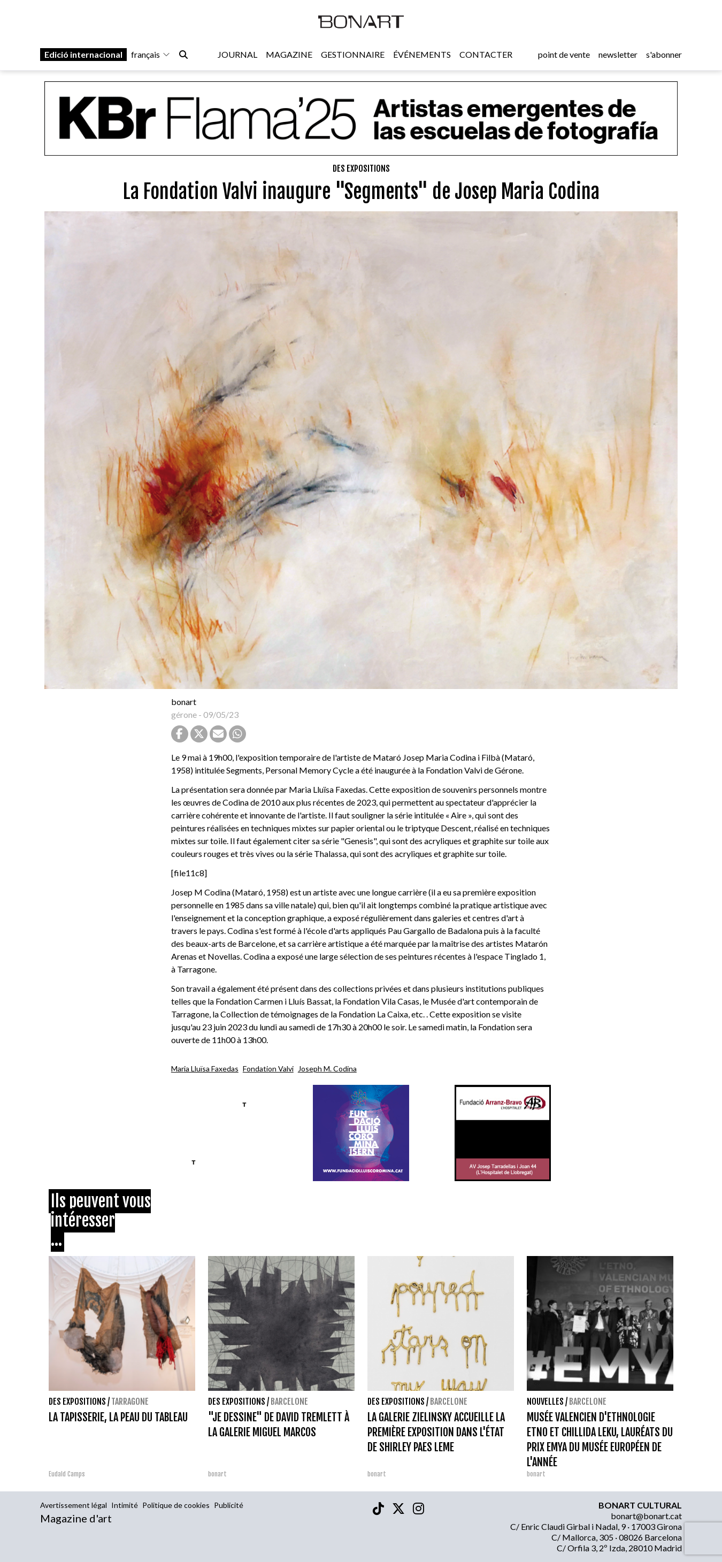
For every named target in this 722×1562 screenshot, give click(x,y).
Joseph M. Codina (327, 1068)
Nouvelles (545, 1401)
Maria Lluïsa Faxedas (205, 1068)
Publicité (228, 1505)
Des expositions (361, 168)
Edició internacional (83, 54)
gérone (184, 714)
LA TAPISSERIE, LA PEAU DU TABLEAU (118, 1417)
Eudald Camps (67, 1474)
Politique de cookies (176, 1505)
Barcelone (289, 1401)
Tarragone (130, 1401)
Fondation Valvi (268, 1068)
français (151, 54)
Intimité (124, 1505)
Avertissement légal (73, 1505)
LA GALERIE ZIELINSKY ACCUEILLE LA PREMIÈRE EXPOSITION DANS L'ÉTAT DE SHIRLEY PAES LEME (436, 1432)
